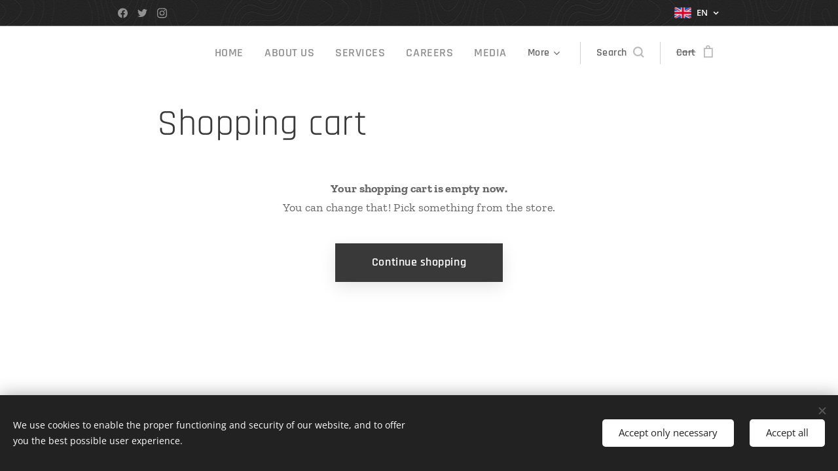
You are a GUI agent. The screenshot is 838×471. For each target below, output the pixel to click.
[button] (620, 53)
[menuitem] (253, 53)
